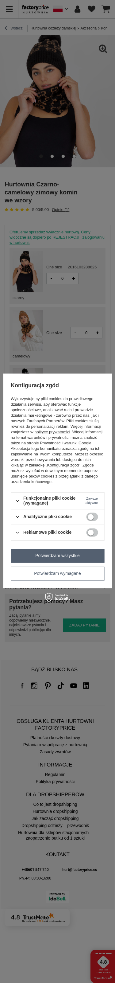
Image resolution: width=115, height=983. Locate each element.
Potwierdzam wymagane (57, 573)
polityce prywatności (52, 432)
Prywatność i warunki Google (65, 443)
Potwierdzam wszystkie (57, 555)
